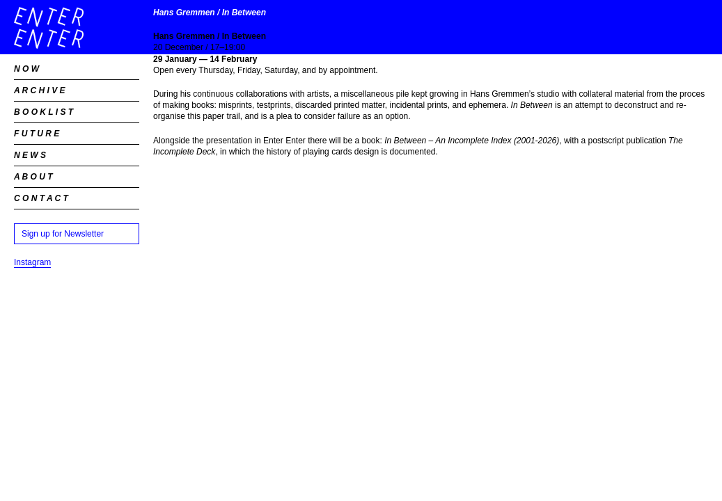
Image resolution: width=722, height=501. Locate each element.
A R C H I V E (39, 90)
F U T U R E (36, 133)
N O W (26, 69)
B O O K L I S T (43, 112)
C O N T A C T (41, 198)
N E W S (30, 155)
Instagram (32, 262)
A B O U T (33, 177)
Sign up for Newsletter (63, 234)
